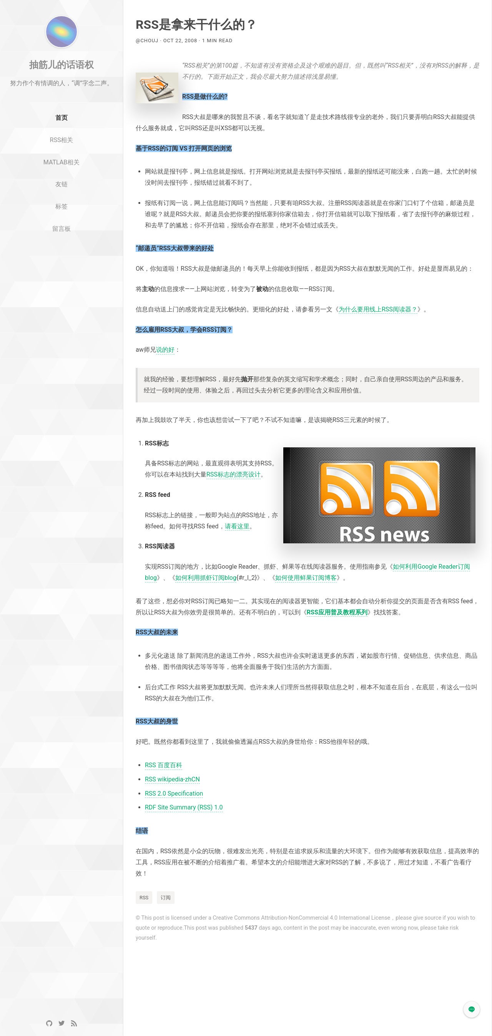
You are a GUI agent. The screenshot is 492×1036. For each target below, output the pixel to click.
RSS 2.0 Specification (174, 793)
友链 (61, 213)
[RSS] (74, 1023)
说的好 (165, 349)
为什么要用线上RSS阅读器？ (378, 309)
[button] (472, 1009)
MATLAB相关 (61, 190)
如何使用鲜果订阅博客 (306, 577)
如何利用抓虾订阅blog (205, 577)
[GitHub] (49, 1023)
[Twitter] (61, 1023)
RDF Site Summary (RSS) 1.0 (184, 807)
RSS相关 (61, 168)
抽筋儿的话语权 (61, 93)
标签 (61, 235)
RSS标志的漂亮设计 (233, 474)
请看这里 (237, 526)
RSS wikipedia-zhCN (172, 779)
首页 (61, 146)
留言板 (61, 257)
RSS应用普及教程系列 (337, 612)
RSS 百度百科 (163, 765)
